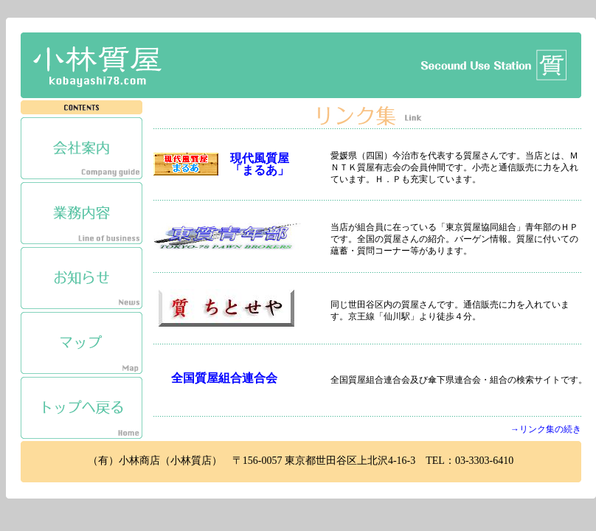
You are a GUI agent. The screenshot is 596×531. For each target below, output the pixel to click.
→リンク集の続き (545, 429)
